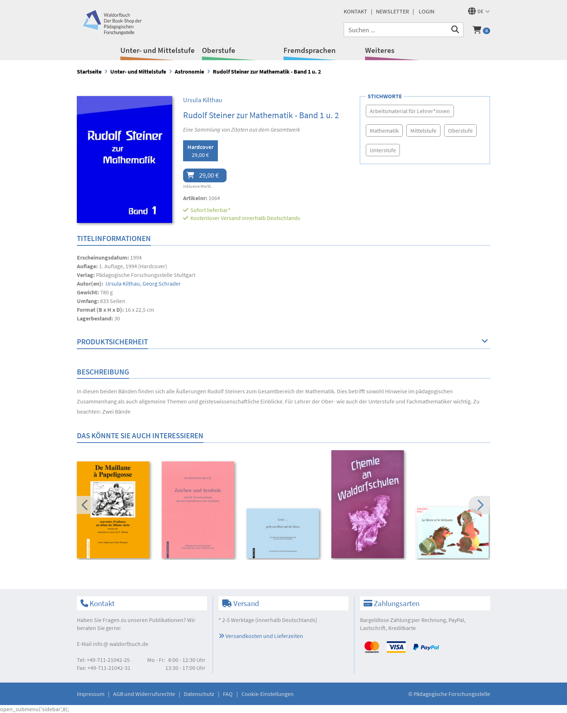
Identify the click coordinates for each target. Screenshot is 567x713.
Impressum (90, 693)
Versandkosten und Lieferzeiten (261, 635)
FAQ (228, 693)
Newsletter (392, 11)
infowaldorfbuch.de (120, 643)
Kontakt (355, 11)
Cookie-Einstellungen (267, 693)
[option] (114, 510)
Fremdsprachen (310, 50)
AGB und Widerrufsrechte (144, 693)
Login (426, 11)
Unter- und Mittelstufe (157, 50)
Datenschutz (199, 693)
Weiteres (379, 50)
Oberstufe (218, 50)
